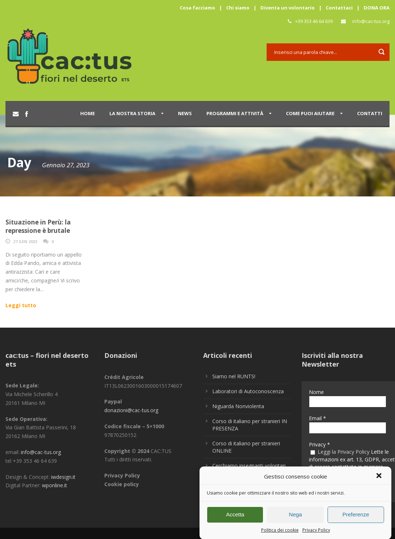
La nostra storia (132, 113)
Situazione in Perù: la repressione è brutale (38, 226)
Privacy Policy (316, 533)
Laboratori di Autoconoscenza (248, 391)
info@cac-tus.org (371, 21)
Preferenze (355, 518)
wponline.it (54, 485)
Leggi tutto (20, 305)
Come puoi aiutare (310, 113)
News (185, 113)
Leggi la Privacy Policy (343, 451)
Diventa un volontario (287, 7)
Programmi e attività (234, 113)
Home (87, 113)
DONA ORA (377, 7)
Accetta (235, 518)
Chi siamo (237, 7)
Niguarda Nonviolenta (238, 406)
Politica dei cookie (280, 533)
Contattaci (339, 7)
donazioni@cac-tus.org (131, 410)
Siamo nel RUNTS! (233, 376)
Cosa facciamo (197, 7)
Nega (295, 518)
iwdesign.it (63, 476)
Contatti (369, 113)
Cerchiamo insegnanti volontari (249, 465)
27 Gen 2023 (25, 241)
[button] (379, 480)
